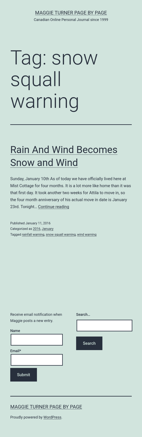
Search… (83, 314)
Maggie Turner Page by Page (71, 13)
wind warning (86, 234)
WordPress (52, 417)
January (48, 229)
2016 (36, 229)
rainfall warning (33, 234)
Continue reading (53, 206)
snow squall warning (61, 234)
